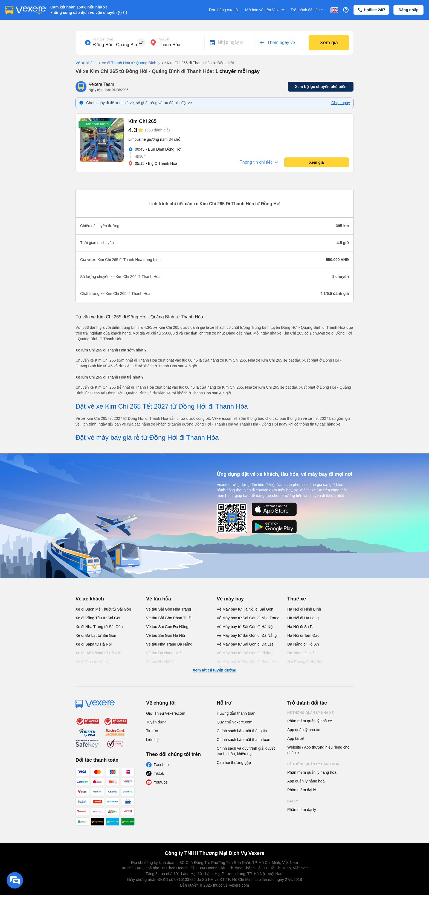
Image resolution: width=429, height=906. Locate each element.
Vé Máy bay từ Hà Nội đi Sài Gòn (245, 609)
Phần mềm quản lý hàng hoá (312, 772)
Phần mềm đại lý (301, 790)
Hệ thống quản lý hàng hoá (313, 764)
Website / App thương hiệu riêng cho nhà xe (318, 750)
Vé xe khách (86, 63)
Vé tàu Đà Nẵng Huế (164, 653)
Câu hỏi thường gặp (234, 762)
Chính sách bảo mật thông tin (242, 731)
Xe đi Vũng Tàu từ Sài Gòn (98, 618)
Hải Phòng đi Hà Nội (304, 661)
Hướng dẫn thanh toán (236, 713)
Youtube (161, 782)
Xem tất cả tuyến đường (214, 670)
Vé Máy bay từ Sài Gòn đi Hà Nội (245, 626)
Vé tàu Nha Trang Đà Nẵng (169, 644)
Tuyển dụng (156, 722)
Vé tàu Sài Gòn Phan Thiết (169, 618)
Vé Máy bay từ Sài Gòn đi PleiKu (245, 653)
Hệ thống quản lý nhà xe (310, 713)
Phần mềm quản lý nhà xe (309, 721)
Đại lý (292, 801)
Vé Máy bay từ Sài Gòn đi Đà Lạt (245, 644)
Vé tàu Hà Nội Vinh (162, 661)
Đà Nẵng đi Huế (301, 653)
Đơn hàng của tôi (224, 10)
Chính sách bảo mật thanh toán (243, 739)
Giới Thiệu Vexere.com (165, 713)
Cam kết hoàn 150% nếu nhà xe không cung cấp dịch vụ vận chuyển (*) (86, 10)
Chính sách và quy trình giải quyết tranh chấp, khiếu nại (246, 751)
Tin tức (152, 731)
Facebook (162, 765)
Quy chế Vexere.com (234, 722)
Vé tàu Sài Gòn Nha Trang (168, 609)
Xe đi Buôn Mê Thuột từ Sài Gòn (103, 609)
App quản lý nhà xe (303, 730)
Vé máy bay (230, 599)
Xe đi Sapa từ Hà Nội (94, 644)
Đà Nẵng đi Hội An (303, 644)
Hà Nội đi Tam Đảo (303, 635)
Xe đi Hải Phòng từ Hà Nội (98, 653)
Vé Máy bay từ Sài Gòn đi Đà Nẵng (247, 635)
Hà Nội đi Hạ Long (303, 618)
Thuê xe (296, 599)
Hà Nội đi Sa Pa (301, 626)
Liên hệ (152, 739)
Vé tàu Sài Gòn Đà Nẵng (167, 626)
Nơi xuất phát (103, 39)
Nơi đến (164, 39)
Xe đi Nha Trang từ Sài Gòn (99, 626)
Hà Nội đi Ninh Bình (304, 609)
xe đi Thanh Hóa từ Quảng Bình (126, 63)
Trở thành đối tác (307, 10)
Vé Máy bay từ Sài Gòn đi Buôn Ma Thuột (247, 664)
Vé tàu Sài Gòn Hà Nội (165, 635)
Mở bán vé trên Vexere (264, 10)
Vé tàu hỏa (158, 599)
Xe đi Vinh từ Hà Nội (93, 661)
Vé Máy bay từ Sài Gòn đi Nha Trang (248, 618)
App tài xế (295, 738)
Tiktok (159, 773)
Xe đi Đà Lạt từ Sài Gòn (96, 635)
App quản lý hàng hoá (305, 781)
